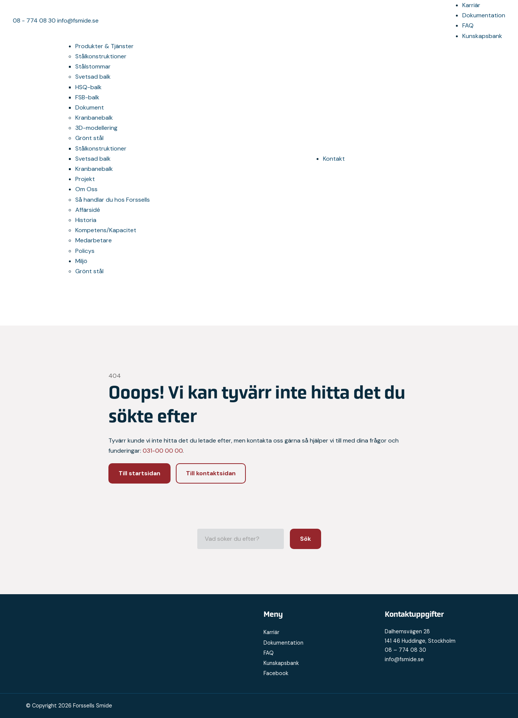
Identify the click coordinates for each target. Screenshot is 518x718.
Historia (85, 220)
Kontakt (334, 159)
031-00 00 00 (163, 451)
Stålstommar (93, 66)
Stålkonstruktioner (100, 56)
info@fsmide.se (78, 20)
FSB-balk (87, 97)
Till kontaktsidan (211, 473)
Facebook (276, 673)
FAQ (468, 25)
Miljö (81, 261)
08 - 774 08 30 (35, 20)
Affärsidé (87, 210)
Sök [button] (305, 539)
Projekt (85, 179)
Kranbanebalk (94, 118)
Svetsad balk (93, 77)
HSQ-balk (88, 87)
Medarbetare (93, 240)
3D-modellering (96, 128)
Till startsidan (139, 473)
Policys (84, 251)
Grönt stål (89, 138)
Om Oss (86, 189)
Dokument (89, 107)
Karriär (471, 5)
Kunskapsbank (482, 36)
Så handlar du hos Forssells (112, 200)
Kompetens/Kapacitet (105, 230)
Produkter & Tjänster (104, 46)
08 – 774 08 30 (405, 650)
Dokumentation (483, 15)
